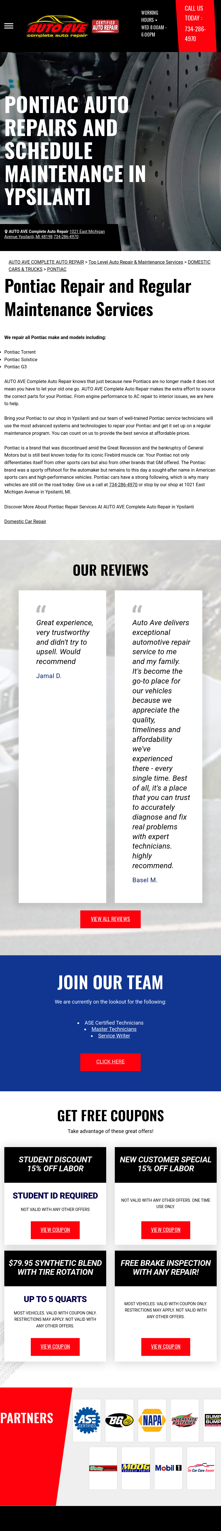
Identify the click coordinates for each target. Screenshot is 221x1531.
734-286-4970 (123, 484)
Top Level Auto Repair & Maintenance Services (136, 262)
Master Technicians (114, 1029)
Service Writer (114, 1036)
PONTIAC (56, 269)
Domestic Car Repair (25, 521)
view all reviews (110, 918)
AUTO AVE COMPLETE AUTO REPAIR (46, 262)
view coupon (55, 1229)
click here (110, 1062)
